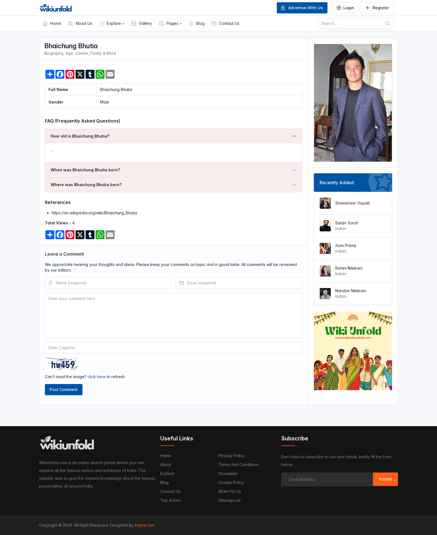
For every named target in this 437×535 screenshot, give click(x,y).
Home (165, 455)
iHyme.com (145, 525)
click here (97, 376)
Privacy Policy (232, 455)
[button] (112, 23)
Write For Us (230, 491)
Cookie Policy (231, 482)
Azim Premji (345, 245)
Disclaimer (228, 473)
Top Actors (170, 500)
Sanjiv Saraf (346, 222)
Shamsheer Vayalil (352, 203)
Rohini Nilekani (348, 268)
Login (345, 8)
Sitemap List (230, 500)
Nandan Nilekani (350, 290)
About (165, 464)
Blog (164, 482)
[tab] (173, 136)
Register (377, 8)
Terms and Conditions (239, 464)
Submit (385, 479)
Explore (167, 473)
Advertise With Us (301, 8)
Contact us (170, 491)
